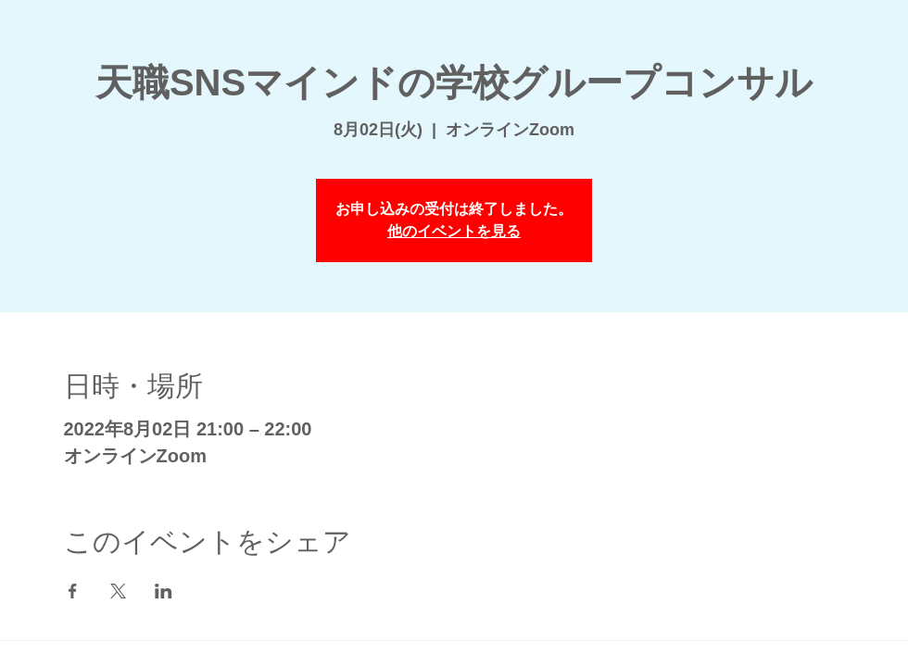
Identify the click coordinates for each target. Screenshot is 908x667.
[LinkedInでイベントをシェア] (163, 591)
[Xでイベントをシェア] (118, 591)
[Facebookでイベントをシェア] (73, 591)
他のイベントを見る (454, 231)
